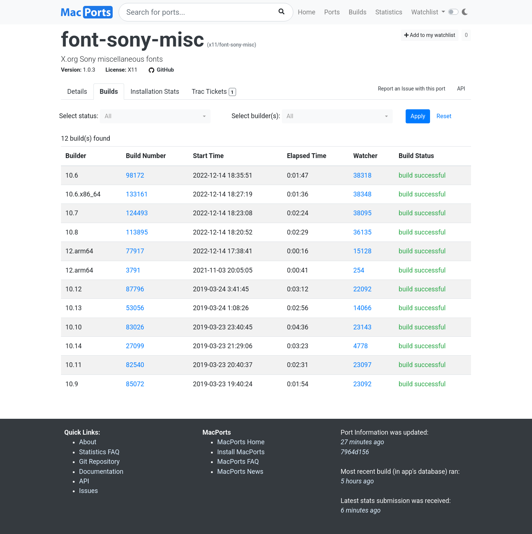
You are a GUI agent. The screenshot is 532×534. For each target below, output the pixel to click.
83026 (135, 327)
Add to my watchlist (430, 35)
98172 (135, 175)
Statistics (388, 12)
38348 (362, 194)
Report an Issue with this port (411, 89)
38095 (362, 213)
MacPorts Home (241, 442)
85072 (135, 384)
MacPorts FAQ (238, 461)
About (87, 442)
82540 (135, 365)
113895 (137, 232)
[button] (155, 116)
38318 (362, 175)
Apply (417, 116)
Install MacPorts (241, 452)
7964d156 (355, 452)
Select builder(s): (256, 116)
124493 (137, 213)
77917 (135, 251)
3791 (133, 270)
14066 (362, 308)
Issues (88, 490)
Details (77, 91)
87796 (135, 289)
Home (306, 12)
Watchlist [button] (425, 12)
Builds (357, 12)
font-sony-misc (132, 39)
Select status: (78, 116)
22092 (362, 289)
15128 (362, 251)
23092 (362, 384)
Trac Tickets (214, 92)
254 (358, 270)
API (461, 89)
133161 (137, 194)
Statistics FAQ (99, 452)
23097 (362, 365)
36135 (362, 232)
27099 (135, 346)
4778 (360, 346)
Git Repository (99, 461)
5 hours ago (357, 481)
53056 (135, 308)
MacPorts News (240, 471)
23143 (362, 327)
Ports (332, 12)
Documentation (101, 471)
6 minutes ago (361, 510)
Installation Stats (154, 91)
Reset (444, 116)
